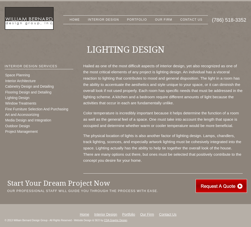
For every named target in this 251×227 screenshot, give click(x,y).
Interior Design (103, 19)
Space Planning (17, 75)
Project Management (21, 131)
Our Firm (163, 19)
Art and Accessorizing (22, 115)
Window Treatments (21, 103)
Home (75, 19)
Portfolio (137, 19)
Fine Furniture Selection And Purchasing (36, 109)
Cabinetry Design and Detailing (29, 86)
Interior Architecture (20, 81)
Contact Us (191, 19)
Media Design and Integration (28, 120)
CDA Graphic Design (115, 220)
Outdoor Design (17, 126)
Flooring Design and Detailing (28, 92)
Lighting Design (17, 98)
